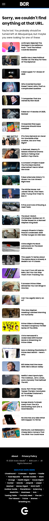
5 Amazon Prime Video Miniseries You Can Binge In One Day (33, 286)
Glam (41, 477)
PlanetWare (25, 489)
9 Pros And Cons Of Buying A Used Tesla (33, 206)
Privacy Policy (29, 456)
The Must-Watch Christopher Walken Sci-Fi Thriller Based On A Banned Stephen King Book (33, 219)
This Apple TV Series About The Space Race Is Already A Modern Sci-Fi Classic (33, 259)
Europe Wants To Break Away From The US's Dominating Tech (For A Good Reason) (31, 405)
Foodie (41, 473)
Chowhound (10, 473)
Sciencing (37, 489)
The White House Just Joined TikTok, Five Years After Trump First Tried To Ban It (32, 192)
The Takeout (14, 498)
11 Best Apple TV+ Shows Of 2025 (32, 73)
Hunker (10, 483)
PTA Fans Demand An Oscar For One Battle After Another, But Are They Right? (33, 139)
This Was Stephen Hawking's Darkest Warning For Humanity (33, 312)
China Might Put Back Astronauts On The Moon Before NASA (32, 246)
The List (38, 495)
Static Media (19, 460)
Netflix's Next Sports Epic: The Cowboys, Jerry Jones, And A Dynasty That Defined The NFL (33, 379)
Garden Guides (29, 477)
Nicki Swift (35, 486)
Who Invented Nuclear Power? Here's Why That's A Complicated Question (33, 86)
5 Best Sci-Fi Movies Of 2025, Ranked (33, 113)
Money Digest (22, 486)
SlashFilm (14, 492)
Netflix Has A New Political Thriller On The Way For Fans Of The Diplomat (33, 60)
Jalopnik (29, 483)
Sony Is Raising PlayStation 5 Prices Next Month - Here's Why (33, 352)
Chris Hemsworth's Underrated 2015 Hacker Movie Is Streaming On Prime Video (31, 339)
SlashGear (25, 492)
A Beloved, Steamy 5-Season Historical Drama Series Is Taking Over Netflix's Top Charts (32, 152)
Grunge (11, 480)
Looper (39, 483)
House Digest (38, 480)
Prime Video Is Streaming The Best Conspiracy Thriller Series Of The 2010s (33, 326)
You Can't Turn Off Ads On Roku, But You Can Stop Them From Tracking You (32, 272)
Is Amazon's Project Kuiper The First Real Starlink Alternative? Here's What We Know (33, 166)
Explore (32, 473)
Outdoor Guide (10, 489)
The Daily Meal (25, 495)
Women (34, 498)
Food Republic (14, 477)
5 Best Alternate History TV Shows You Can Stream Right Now (33, 179)
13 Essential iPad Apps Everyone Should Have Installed (31, 126)
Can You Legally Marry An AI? (32, 299)
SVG (34, 492)
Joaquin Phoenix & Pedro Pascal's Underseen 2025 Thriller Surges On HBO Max (33, 232)
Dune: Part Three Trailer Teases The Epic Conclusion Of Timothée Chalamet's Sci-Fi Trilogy (33, 392)
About (14, 456)
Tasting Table (11, 495)
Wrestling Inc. (24, 502)
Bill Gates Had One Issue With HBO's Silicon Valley (32, 366)
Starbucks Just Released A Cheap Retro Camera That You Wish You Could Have (33, 432)
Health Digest (23, 480)
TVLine (25, 498)
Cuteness (22, 473)
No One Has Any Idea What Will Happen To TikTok (33, 419)
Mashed (9, 486)
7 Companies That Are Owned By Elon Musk (31, 100)
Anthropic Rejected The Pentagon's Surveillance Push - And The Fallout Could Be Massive (32, 46)
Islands (19, 483)
